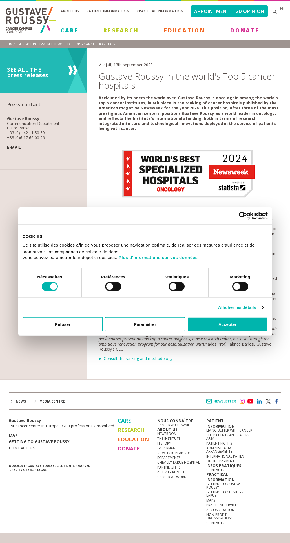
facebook (277, 401)
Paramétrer (145, 324)
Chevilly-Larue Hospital (178, 462)
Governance (168, 448)
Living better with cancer (229, 430)
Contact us (22, 447)
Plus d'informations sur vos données (158, 257)
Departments (168, 457)
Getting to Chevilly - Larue (224, 494)
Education (184, 30)
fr (282, 8)
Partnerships (168, 467)
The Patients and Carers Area (227, 437)
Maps (210, 500)
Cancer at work (171, 476)
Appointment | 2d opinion (229, 11)
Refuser (62, 324)
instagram (242, 401)
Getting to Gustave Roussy (39, 441)
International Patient (226, 456)
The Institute (168, 438)
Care (69, 30)
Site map (29, 470)
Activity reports (171, 472)
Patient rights (219, 443)
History (164, 443)
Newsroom (167, 433)
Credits (16, 470)
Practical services (222, 505)
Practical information (160, 11)
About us (70, 11)
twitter (268, 401)
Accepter (227, 324)
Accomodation (220, 509)
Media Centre (52, 401)
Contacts (215, 469)
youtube (250, 401)
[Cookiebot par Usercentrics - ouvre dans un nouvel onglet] (243, 215)
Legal (42, 470)
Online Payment (220, 461)
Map (13, 435)
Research (121, 30)
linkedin (259, 401)
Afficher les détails (237, 307)
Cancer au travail (173, 425)
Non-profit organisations (219, 516)
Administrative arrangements (219, 450)
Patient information (108, 11)
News (21, 401)
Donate (244, 30)
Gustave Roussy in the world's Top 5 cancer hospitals (66, 44)
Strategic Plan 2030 (174, 452)
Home (10, 44)
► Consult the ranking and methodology (135, 358)
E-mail (14, 147)
